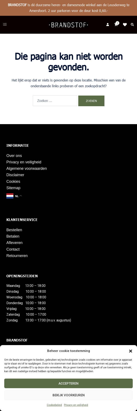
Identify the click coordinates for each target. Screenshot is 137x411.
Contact (13, 249)
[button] (130, 351)
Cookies (13, 181)
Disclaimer (15, 175)
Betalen (12, 236)
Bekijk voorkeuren (69, 395)
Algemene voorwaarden (26, 168)
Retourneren (17, 256)
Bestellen (14, 230)
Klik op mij (126, 24)
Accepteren (68, 383)
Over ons (14, 156)
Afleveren (14, 243)
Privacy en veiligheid (76, 405)
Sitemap (13, 188)
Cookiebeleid (54, 405)
